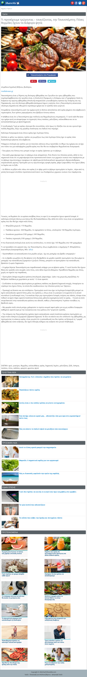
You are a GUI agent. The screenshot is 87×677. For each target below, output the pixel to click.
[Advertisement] (43, 196)
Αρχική (3, 9)
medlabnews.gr (7, 91)
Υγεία (9, 9)
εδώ (30, 249)
